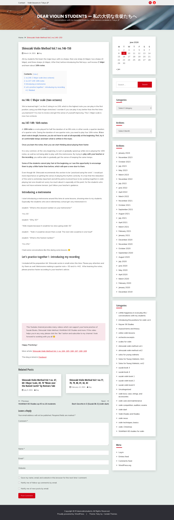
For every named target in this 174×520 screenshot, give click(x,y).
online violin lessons (127, 333)
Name (21, 449)
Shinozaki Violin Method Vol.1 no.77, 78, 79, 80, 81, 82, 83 (86, 381)
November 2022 (126, 179)
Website (21, 468)
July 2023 (123, 166)
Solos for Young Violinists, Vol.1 (131, 359)
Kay (40, 53)
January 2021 (124, 235)
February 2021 (125, 231)
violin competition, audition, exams (133, 405)
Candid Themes (110, 514)
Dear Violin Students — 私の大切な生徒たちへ (87, 16)
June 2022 (123, 188)
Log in (121, 452)
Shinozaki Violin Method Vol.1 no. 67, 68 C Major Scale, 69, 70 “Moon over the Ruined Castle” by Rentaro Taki (39, 382)
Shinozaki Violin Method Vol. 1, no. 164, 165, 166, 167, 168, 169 (60, 351)
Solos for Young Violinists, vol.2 (131, 363)
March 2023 (124, 174)
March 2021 (124, 227)
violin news (123, 418)
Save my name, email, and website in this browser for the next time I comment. (54, 478)
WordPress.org (125, 465)
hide (35, 74)
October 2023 (125, 161)
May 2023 (123, 170)
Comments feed (125, 461)
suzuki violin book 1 (127, 376)
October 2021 (125, 205)
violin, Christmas (125, 427)
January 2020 (124, 287)
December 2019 (125, 292)
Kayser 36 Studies (126, 324)
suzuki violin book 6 (127, 385)
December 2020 (125, 239)
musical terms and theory (129, 328)
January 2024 (124, 153)
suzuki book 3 (124, 367)
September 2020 (126, 253)
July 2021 (123, 218)
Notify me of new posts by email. (35, 488)
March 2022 (124, 196)
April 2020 (123, 274)
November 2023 (126, 157)
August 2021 (124, 213)
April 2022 (123, 192)
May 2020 (123, 270)
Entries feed (124, 456)
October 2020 (125, 248)
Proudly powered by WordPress (71, 514)
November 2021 (126, 200)
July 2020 (123, 261)
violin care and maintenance (130, 401)
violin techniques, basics (129, 422)
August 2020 (124, 257)
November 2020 (126, 244)
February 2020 (125, 283)
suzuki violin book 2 (127, 380)
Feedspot (43, 357)
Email (21, 458)
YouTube (154, 2)
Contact (21, 3)
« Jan (118, 69)
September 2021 (126, 209)
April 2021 (123, 222)
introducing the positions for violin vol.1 (135, 320)
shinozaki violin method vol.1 (131, 346)
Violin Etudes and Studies (129, 414)
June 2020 (123, 266)
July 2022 (123, 183)
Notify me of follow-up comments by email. (39, 482)
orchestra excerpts (126, 337)
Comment (23, 421)
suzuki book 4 (124, 372)
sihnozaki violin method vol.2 (131, 350)
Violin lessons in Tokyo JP (38, 3)
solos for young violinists (129, 354)
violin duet (123, 409)
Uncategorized (125, 389)
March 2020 (124, 278)
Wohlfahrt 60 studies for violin (131, 431)
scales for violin (125, 341)
